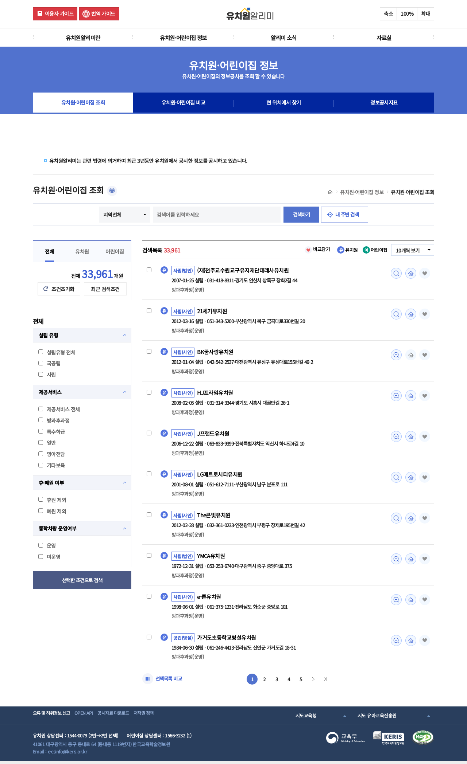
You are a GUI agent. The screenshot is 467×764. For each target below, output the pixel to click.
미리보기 (395, 273)
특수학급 (51, 431)
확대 (425, 13)
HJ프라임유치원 (215, 394)
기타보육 (51, 465)
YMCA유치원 (211, 558)
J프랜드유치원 (213, 435)
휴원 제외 (52, 500)
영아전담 (51, 454)
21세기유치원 (212, 311)
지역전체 (110, 214)
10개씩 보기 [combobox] (406, 250)
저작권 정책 (166, 718)
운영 (47, 545)
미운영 (49, 556)
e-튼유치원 (209, 599)
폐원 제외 (52, 511)
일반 (47, 442)
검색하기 (300, 214)
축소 (388, 13)
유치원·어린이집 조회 (83, 103)
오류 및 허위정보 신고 (53, 718)
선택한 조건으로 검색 (82, 580)
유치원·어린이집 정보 (183, 38)
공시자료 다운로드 (129, 718)
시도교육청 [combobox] (306, 718)
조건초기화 (62, 289)
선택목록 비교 (169, 681)
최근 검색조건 (105, 289)
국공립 (49, 363)
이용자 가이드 (59, 13)
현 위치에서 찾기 (283, 103)
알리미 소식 (284, 38)
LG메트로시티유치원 (220, 476)
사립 (47, 374)
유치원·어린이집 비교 (183, 103)
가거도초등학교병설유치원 (226, 640)
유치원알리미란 (83, 38)
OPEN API (93, 718)
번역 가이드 (103, 13)
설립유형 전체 (56, 352)
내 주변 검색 (348, 214)
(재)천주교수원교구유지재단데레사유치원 (243, 270)
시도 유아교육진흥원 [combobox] (377, 718)
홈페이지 (409, 273)
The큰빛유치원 (214, 517)
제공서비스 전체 (59, 409)
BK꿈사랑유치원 (215, 353)
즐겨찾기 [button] (423, 273)
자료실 (384, 38)
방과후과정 (53, 420)
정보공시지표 (384, 103)
